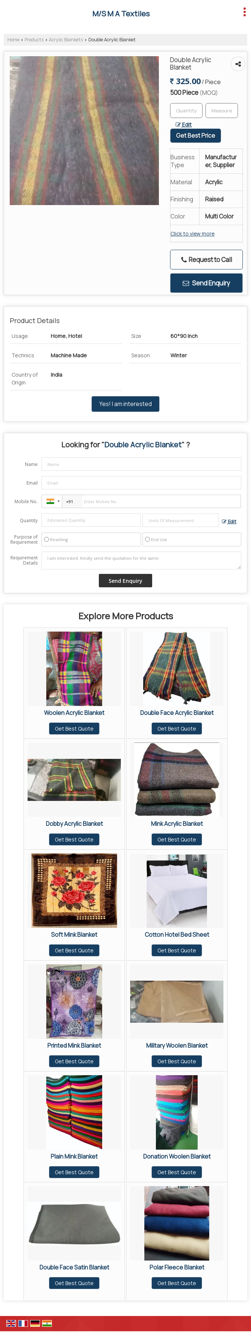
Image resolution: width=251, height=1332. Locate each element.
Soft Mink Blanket (74, 935)
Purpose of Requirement (24, 539)
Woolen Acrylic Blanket (74, 713)
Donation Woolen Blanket (177, 1156)
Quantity (29, 520)
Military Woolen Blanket (177, 1046)
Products (34, 39)
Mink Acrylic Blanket (177, 824)
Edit (184, 124)
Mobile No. (26, 501)
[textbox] (221, 110)
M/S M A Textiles (121, 13)
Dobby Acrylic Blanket (74, 824)
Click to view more (192, 233)
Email (32, 483)
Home (13, 39)
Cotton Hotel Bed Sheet (177, 935)
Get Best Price (195, 136)
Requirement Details (24, 560)
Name (31, 464)
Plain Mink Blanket (74, 1156)
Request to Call (206, 259)
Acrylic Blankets (66, 39)
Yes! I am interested (125, 404)
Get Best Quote (74, 728)
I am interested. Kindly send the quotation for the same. (141, 560)
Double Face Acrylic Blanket (177, 713)
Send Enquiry (206, 283)
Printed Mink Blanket (74, 1046)
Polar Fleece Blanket (177, 1267)
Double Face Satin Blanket (74, 1267)
